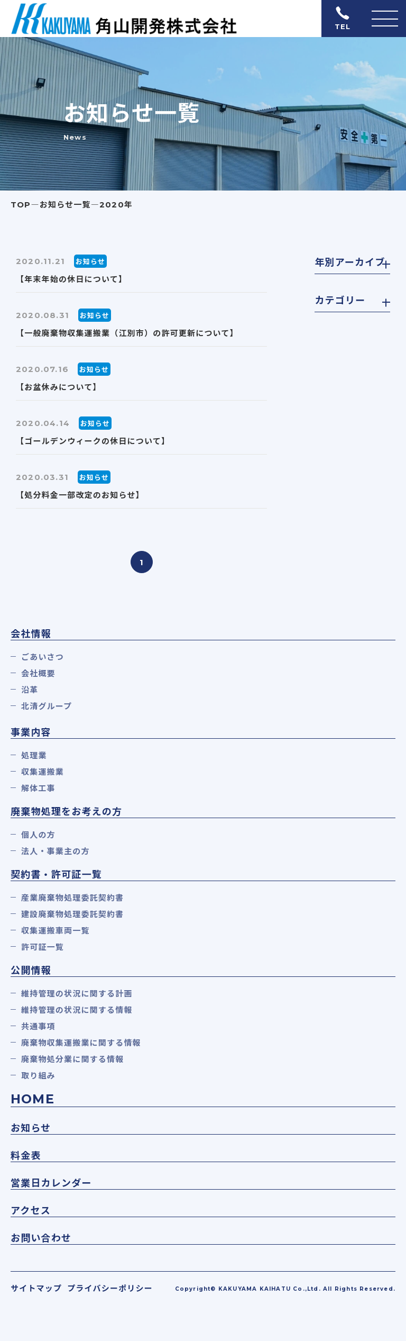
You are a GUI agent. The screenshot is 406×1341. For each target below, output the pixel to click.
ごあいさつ (42, 657)
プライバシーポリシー (110, 1288)
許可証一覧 (42, 947)
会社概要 (38, 673)
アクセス (31, 1211)
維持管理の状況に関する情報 (77, 1010)
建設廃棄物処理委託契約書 (72, 914)
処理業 (34, 755)
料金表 (26, 1156)
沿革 (29, 690)
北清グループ (46, 706)
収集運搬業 (42, 772)
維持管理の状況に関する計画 (77, 994)
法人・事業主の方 (55, 851)
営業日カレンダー (51, 1183)
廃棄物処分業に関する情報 (72, 1059)
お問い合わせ (41, 1238)
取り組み (38, 1076)
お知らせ (31, 1128)
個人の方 (38, 835)
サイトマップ (36, 1288)
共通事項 (38, 1026)
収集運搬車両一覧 (55, 931)
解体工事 (38, 788)
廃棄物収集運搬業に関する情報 (81, 1043)
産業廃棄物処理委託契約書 (72, 898)
